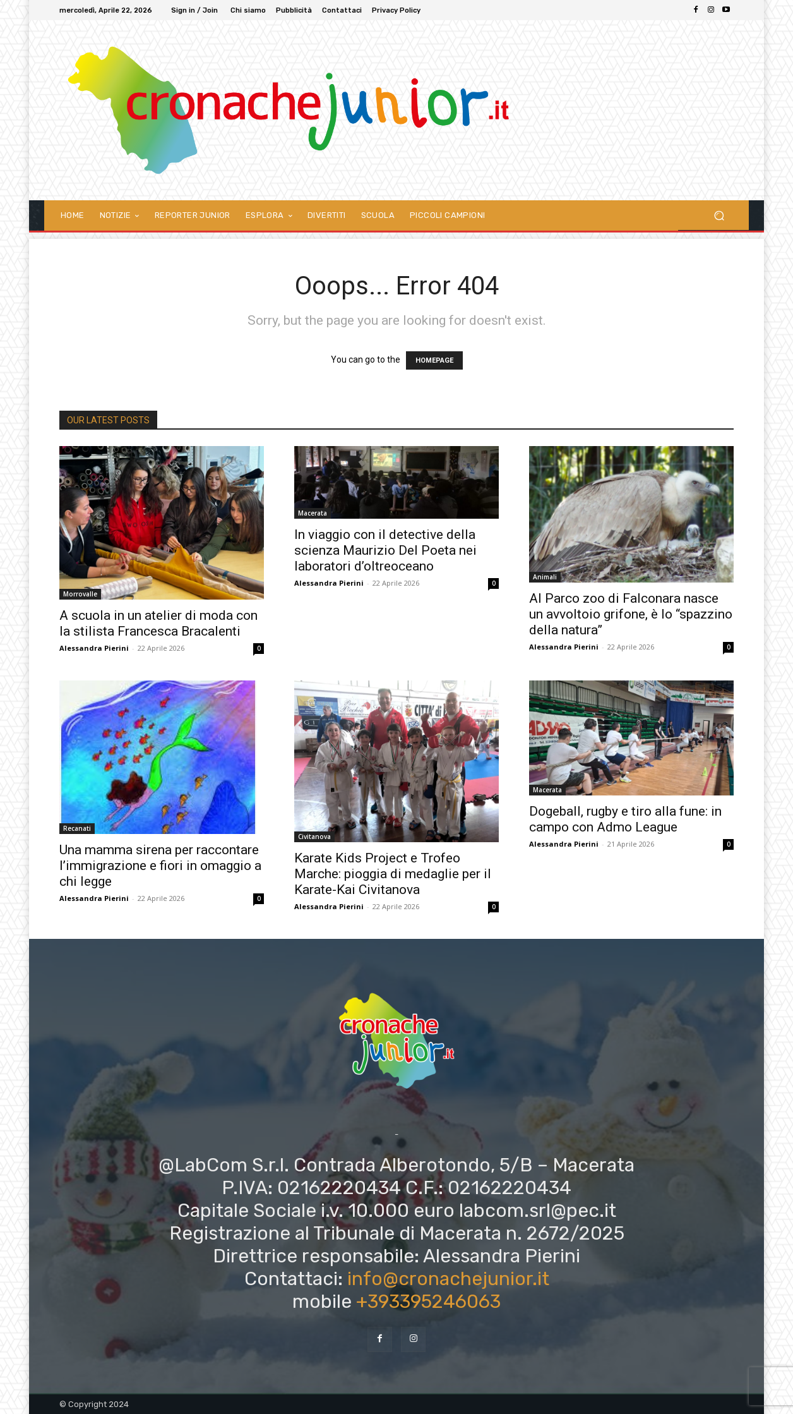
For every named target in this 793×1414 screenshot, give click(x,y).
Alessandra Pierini (94, 648)
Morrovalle (80, 593)
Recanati (77, 828)
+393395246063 (428, 1301)
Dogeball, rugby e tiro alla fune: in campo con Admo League (625, 819)
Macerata (312, 513)
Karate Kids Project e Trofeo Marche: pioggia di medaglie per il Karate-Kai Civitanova (392, 873)
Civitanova (314, 836)
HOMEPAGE (434, 360)
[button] (719, 215)
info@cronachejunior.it (448, 1278)
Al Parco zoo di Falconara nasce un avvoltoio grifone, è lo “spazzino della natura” (630, 614)
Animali (545, 576)
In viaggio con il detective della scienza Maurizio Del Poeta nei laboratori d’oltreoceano (385, 550)
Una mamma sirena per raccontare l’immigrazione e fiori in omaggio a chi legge (160, 865)
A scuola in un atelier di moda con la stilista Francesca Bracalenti (158, 623)
